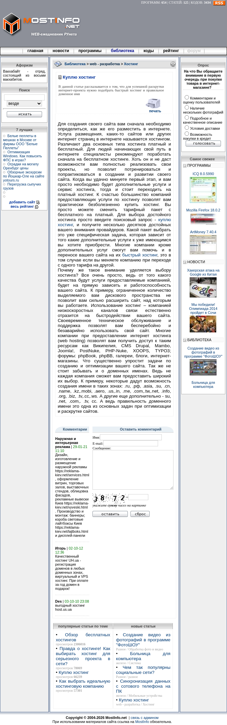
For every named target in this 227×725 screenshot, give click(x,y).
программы (90, 50)
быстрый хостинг (139, 254)
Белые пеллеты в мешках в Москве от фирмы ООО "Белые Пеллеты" (20, 142)
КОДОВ (196, 2)
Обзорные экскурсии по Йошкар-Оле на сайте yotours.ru (23, 176)
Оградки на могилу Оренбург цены (21, 166)
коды (148, 50)
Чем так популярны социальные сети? (143, 670)
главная (35, 50)
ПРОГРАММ (150, 2)
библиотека (122, 50)
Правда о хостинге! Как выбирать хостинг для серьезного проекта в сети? (83, 656)
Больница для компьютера (203, 384)
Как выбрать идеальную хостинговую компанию (83, 684)
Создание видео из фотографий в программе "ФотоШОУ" (143, 639)
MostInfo (142, 722)
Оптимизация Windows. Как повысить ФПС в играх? (22, 156)
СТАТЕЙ (175, 2)
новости (60, 50)
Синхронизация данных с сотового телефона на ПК (143, 686)
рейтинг (171, 50)
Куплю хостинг (73, 672)
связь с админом (145, 718)
